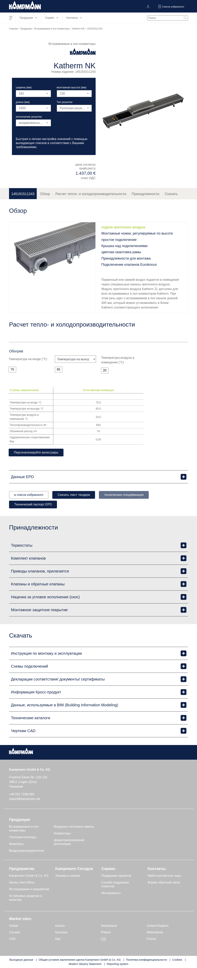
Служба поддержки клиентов (115, 884)
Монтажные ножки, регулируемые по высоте (137, 233)
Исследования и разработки (29, 889)
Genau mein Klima (21, 882)
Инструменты (111, 893)
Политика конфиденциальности (146, 959)
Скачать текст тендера (74, 494)
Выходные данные (21, 959)
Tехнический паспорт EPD (33, 504)
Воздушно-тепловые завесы (74, 826)
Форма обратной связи (164, 882)
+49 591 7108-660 (21, 794)
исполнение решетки (29, 116)
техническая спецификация (124, 494)
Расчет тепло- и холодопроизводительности (90, 194)
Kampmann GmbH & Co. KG (28, 875)
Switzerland (109, 925)
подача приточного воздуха (123, 227)
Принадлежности (145, 194)
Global (13, 925)
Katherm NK (78, 28)
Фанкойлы (16, 844)
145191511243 (22, 194)
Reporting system (117, 963)
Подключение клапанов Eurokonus (129, 265)
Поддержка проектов (116, 875)
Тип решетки (65, 102)
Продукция (26, 28)
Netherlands (155, 932)
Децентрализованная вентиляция (69, 842)
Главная (13, 28)
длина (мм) (23, 102)
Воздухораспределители (26, 850)
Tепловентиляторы (23, 837)
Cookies (177, 959)
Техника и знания (67, 875)
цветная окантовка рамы (121, 252)
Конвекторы (62, 833)
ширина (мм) (24, 87)
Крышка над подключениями (124, 246)
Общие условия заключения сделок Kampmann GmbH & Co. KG (80, 959)
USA (12, 938)
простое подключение (119, 240)
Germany (61, 932)
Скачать (171, 194)
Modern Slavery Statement (85, 963)
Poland (105, 932)
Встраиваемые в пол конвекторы (51, 28)
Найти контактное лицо (164, 875)
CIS (103, 938)
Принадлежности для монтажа (126, 258)
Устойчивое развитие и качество (25, 897)
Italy (58, 938)
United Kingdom (158, 925)
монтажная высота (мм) (71, 87)
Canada (14, 932)
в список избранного (28, 494)
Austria (60, 925)
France (151, 938)
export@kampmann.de (24, 798)
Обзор (45, 194)
